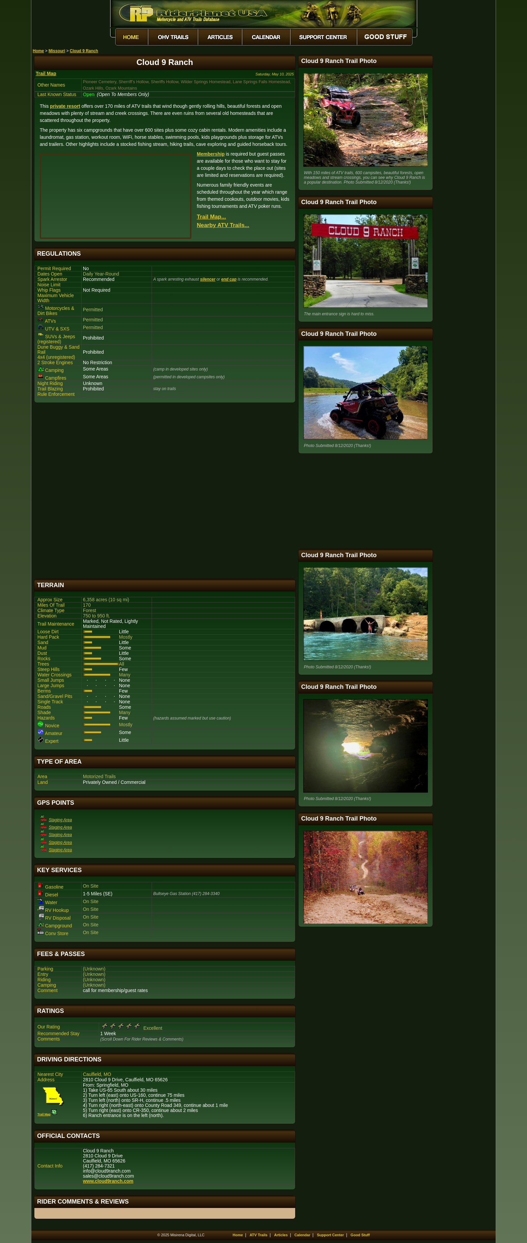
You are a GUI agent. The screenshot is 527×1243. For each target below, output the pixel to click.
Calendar (302, 1235)
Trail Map (46, 73)
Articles (280, 1235)
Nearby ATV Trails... (223, 225)
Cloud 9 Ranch (84, 51)
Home (38, 51)
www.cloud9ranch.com (108, 1181)
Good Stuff (360, 1235)
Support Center (330, 1235)
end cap (228, 279)
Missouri (57, 51)
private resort (65, 106)
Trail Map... (211, 217)
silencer (207, 279)
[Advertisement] (165, 490)
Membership (210, 154)
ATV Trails (259, 1235)
